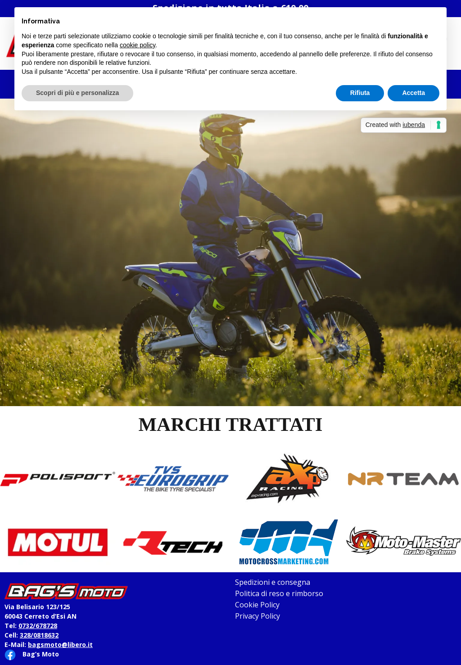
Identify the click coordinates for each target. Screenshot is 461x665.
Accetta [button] (413, 92)
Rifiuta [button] (360, 92)
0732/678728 (37, 625)
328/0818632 (39, 635)
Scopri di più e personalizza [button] (77, 92)
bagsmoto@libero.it (60, 644)
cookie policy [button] (137, 45)
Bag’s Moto (41, 654)
